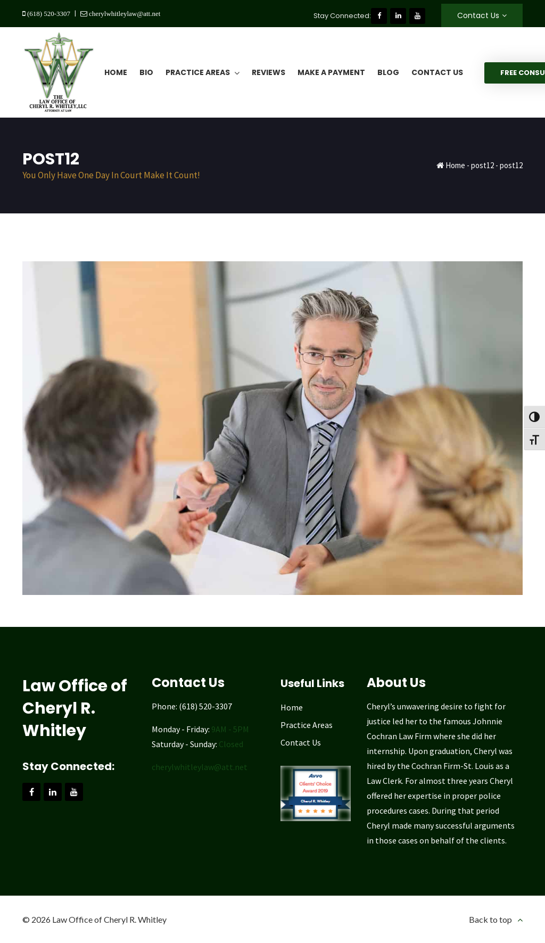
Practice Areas (306, 724)
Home (455, 165)
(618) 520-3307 (48, 13)
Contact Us (478, 15)
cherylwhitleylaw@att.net (123, 13)
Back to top (490, 919)
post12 (482, 165)
